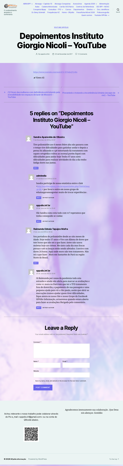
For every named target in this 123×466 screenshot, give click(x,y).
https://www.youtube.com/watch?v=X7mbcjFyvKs (57, 72)
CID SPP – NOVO (102, 7)
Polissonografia (103, 12)
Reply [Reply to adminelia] (39, 199)
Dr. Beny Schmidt (38, 12)
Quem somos (86, 15)
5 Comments (83, 54)
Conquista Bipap (39, 9)
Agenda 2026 (89, 4)
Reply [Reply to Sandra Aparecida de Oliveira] (36, 169)
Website (36, 372)
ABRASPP (27, 4)
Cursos (68, 9)
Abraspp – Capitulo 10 (43, 4)
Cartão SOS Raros (67, 7)
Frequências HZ (53, 12)
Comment (37, 344)
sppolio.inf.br (44, 54)
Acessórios (77, 4)
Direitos (90, 9)
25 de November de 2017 (64, 54)
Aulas (37, 7)
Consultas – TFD (54, 9)
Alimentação (104, 4)
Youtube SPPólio (100, 15)
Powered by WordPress (38, 460)
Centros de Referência (85, 7)
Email (65, 363)
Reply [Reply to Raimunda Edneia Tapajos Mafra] (36, 264)
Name (36, 363)
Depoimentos (78, 9)
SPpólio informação (19, 460)
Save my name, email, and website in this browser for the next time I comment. (60, 382)
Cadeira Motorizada (49, 7)
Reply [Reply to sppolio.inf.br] (39, 222)
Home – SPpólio (68, 12)
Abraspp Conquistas (63, 4)
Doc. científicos (103, 9)
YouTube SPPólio (61, 28)
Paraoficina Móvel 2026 (85, 12)
